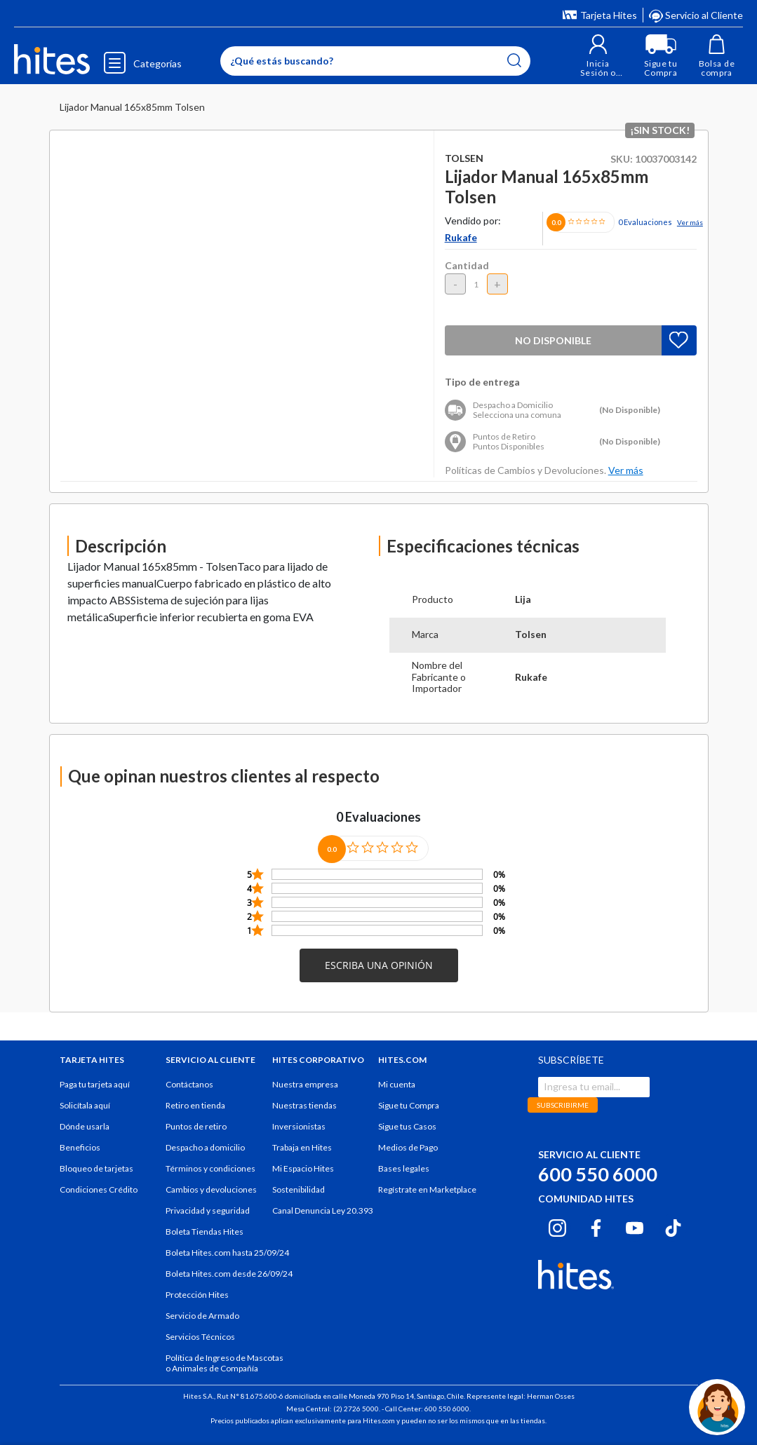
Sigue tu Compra (408, 1105)
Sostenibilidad (298, 1189)
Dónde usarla (84, 1126)
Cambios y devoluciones (211, 1189)
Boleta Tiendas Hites (204, 1231)
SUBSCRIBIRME (563, 1105)
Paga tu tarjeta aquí (95, 1084)
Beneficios (80, 1147)
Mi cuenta (396, 1084)
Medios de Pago (408, 1147)
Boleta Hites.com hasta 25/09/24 (227, 1252)
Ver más (690, 222)
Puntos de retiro (196, 1126)
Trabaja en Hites (302, 1147)
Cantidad (467, 265)
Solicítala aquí (85, 1105)
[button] (598, 55)
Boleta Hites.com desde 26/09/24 (229, 1273)
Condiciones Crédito (99, 1189)
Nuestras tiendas (304, 1105)
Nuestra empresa (305, 1084)
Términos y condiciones (210, 1168)
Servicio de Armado (202, 1315)
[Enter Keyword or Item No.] (375, 61)
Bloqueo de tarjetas (96, 1168)
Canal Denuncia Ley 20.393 (322, 1210)
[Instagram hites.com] (557, 1225)
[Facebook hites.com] (596, 1225)
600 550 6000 (597, 1174)
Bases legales (403, 1168)
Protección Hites (197, 1294)
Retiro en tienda (195, 1105)
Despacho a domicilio (205, 1147)
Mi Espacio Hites (303, 1168)
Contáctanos (189, 1084)
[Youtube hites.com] (634, 1225)
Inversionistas (299, 1126)
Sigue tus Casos (407, 1126)
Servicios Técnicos (200, 1336)
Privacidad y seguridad (208, 1210)
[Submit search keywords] (514, 60)
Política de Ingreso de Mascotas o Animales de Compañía (224, 1362)
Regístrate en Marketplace (427, 1189)
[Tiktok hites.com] (673, 1225)
